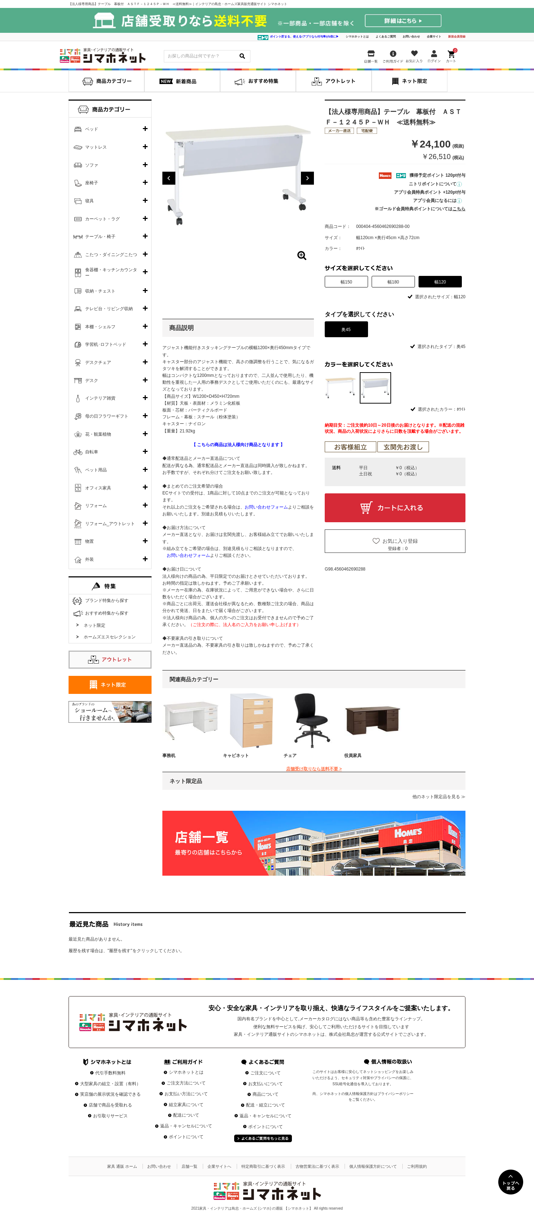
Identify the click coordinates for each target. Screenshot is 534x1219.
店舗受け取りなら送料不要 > (314, 768)
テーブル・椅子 (100, 236)
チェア (290, 755)
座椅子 (91, 182)
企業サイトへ (219, 1166)
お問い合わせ (411, 36)
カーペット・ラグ (102, 218)
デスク (91, 380)
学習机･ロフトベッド (105, 344)
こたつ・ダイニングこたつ (111, 254)
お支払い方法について (186, 1093)
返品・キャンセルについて (186, 1125)
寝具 (89, 200)
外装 (89, 559)
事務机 (168, 755)
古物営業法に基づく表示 (317, 1166)
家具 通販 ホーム (122, 1166)
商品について (266, 1094)
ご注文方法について (186, 1083)
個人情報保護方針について (373, 1166)
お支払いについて (265, 1083)
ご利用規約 (417, 1166)
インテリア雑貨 (100, 398)
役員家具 (353, 755)
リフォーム (96, 505)
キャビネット (236, 755)
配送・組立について (265, 1105)
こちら (458, 208)
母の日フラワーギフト (106, 416)
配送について (186, 1115)
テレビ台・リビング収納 (109, 308)
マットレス (96, 147)
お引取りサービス (110, 1115)
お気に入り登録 (400, 541)
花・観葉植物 (98, 434)
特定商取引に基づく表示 (263, 1166)
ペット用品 (96, 469)
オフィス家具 (98, 487)
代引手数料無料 (110, 1072)
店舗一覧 (189, 1166)
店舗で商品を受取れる (110, 1105)
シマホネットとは (357, 36)
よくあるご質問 (386, 36)
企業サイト (434, 36)
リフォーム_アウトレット (110, 523)
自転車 (91, 451)
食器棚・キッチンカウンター (111, 272)
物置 (89, 541)
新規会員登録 (456, 36)
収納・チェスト (100, 291)
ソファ (91, 165)
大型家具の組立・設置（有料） (110, 1083)
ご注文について (265, 1072)
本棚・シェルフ (100, 326)
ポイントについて (186, 1136)
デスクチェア (98, 362)
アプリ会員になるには (437, 200)
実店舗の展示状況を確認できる (110, 1094)
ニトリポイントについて (435, 183)
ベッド (91, 129)
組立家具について (186, 1104)
